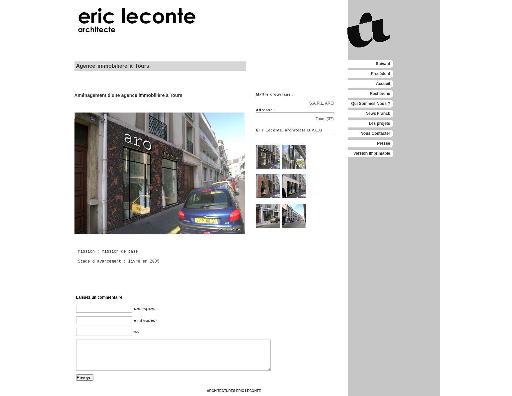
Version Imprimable (371, 153)
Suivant (383, 63)
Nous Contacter (375, 133)
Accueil (383, 83)
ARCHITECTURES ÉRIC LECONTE (234, 391)
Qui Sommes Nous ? (370, 103)
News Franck (377, 113)
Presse (383, 143)
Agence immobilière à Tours (112, 66)
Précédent (380, 73)
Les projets (379, 123)
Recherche (380, 93)
